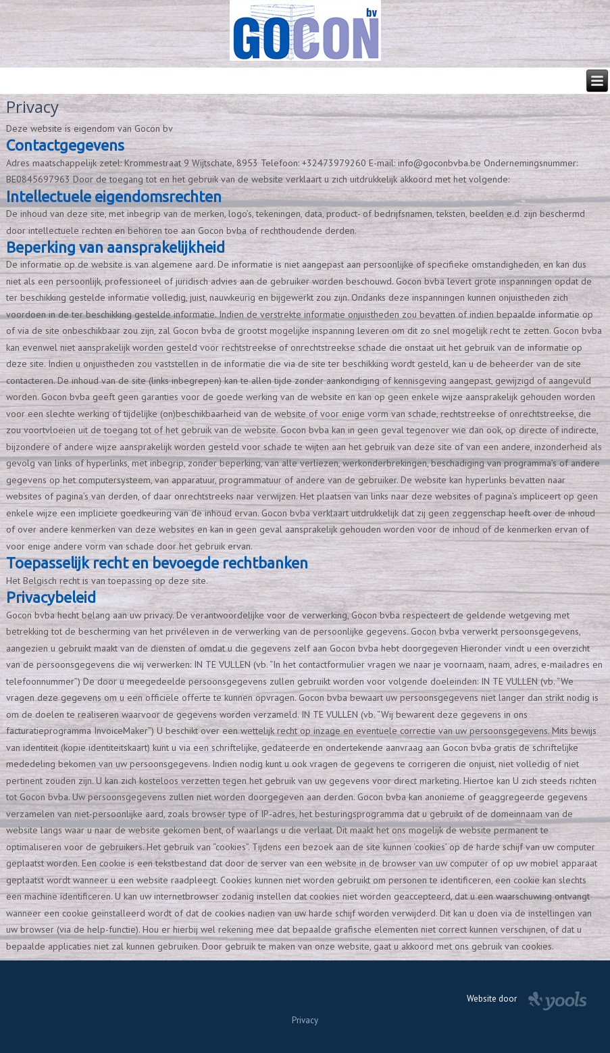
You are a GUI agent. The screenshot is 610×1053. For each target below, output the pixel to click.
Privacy (305, 1020)
